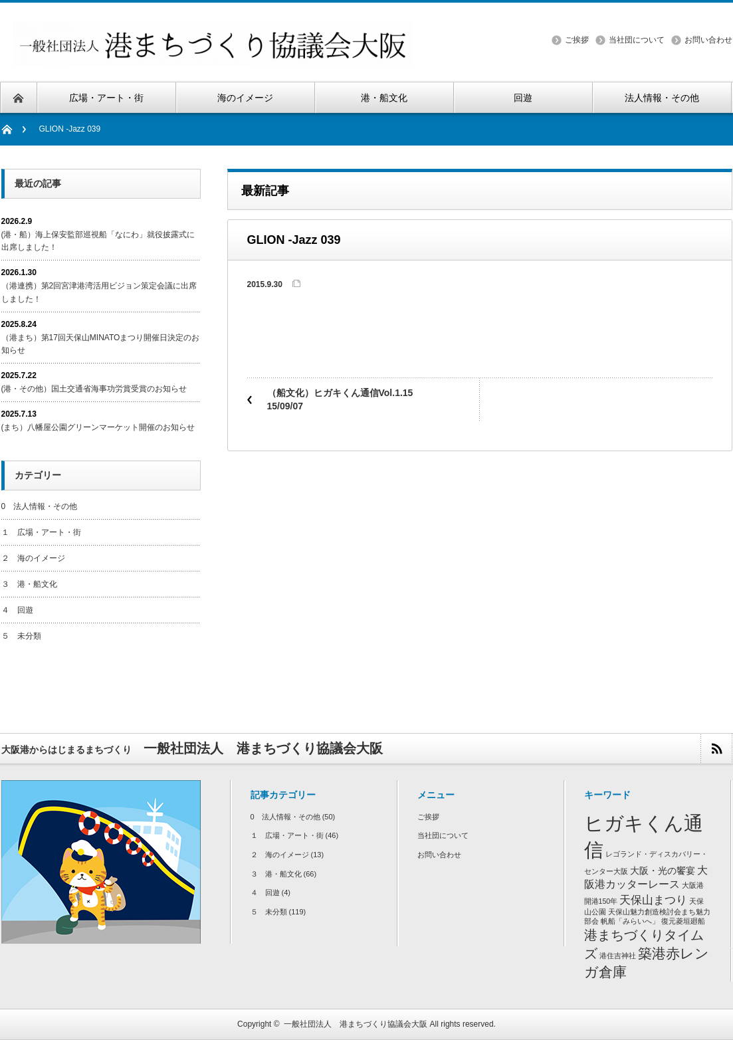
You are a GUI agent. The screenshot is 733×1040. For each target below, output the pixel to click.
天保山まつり (653, 899)
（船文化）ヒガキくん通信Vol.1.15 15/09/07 (345, 399)
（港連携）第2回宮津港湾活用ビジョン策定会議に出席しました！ (99, 292)
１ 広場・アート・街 (41, 532)
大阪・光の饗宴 (662, 871)
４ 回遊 (17, 610)
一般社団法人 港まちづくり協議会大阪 (355, 1024)
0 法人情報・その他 (39, 506)
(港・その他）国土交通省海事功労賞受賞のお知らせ (94, 388)
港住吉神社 (617, 956)
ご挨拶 (577, 40)
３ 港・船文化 (29, 584)
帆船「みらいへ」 (630, 921)
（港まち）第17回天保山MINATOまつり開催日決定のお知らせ (100, 344)
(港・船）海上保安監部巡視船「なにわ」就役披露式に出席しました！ (98, 241)
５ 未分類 (21, 636)
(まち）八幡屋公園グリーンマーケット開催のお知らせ (98, 427)
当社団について (637, 40)
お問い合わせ (708, 40)
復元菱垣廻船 (683, 921)
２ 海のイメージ (33, 558)
